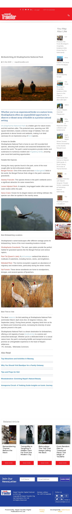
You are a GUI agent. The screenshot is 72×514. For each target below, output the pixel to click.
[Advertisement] (27, 41)
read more (9, 463)
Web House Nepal (64, 510)
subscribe (65, 479)
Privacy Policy (42, 510)
